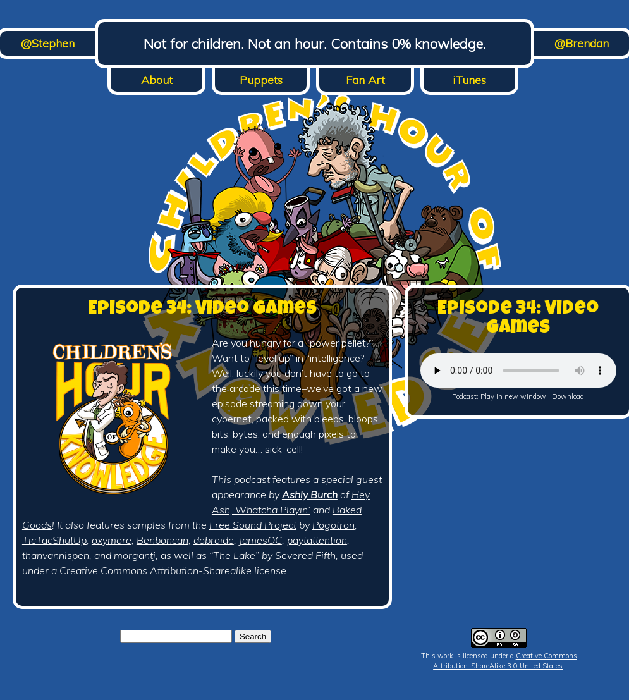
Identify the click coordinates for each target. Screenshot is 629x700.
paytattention (317, 540)
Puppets (261, 80)
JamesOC (260, 540)
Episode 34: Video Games (202, 309)
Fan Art (365, 80)
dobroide (213, 540)
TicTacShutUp (54, 540)
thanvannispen (55, 555)
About (157, 80)
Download (568, 396)
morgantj (135, 555)
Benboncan (162, 540)
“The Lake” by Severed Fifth (272, 555)
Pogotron (333, 525)
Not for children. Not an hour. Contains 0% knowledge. (315, 43)
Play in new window (513, 396)
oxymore (111, 540)
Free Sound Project (252, 525)
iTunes (469, 80)
